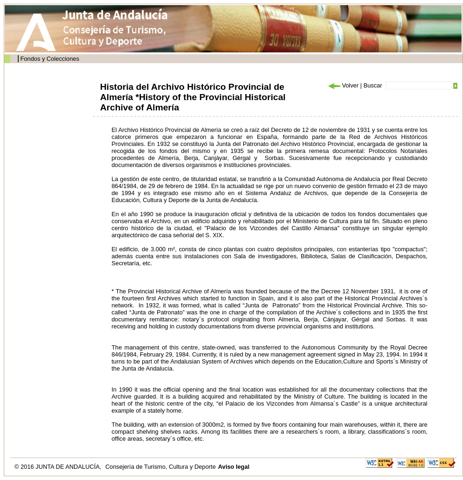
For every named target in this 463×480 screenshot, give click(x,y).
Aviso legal (233, 466)
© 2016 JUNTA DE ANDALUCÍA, (58, 466)
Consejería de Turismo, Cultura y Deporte (160, 466)
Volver (343, 85)
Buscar (372, 85)
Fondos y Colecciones (49, 58)
